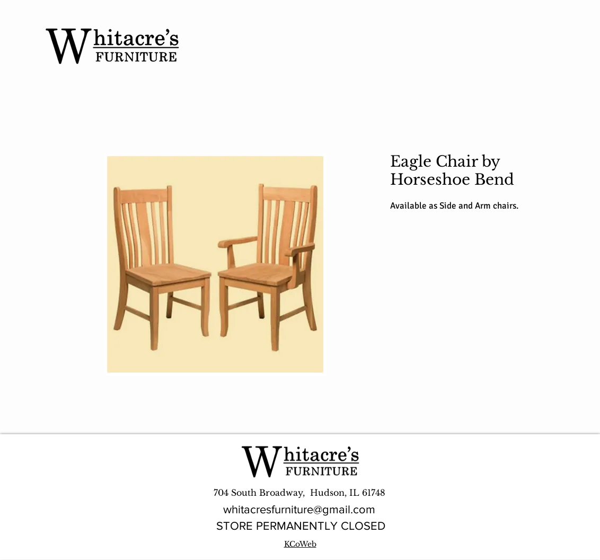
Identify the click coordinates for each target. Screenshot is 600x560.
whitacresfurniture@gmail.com (299, 509)
